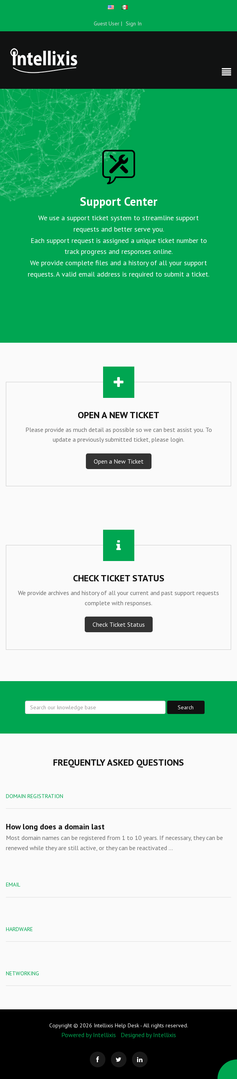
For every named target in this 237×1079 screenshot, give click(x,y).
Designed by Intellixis (148, 1035)
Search (186, 707)
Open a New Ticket (119, 461)
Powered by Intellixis (88, 1035)
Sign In (134, 23)
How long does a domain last (55, 827)
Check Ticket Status (119, 624)
